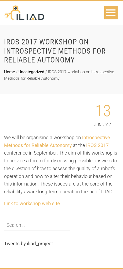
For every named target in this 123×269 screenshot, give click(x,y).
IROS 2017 (97, 145)
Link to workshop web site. (32, 203)
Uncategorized (31, 71)
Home (9, 71)
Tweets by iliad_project (28, 243)
